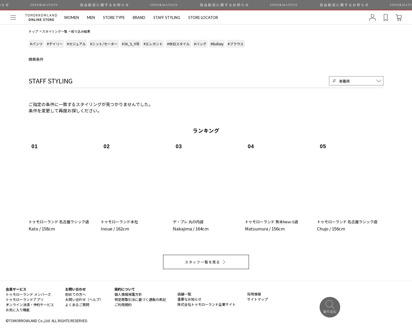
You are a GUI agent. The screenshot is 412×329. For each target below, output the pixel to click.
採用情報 (254, 293)
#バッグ (200, 43)
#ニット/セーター (104, 43)
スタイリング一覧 (54, 31)
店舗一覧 (184, 293)
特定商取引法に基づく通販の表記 (140, 299)
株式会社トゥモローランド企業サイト (206, 304)
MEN (91, 17)
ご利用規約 (123, 304)
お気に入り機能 (18, 309)
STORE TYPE (114, 17)
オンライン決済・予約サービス (30, 304)
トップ (33, 31)
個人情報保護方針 (128, 294)
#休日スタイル (178, 43)
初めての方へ (75, 294)
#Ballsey (217, 43)
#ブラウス (235, 43)
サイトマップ (257, 299)
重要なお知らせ (189, 299)
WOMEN (71, 17)
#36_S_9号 (130, 43)
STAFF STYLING (166, 17)
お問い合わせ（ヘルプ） (84, 299)
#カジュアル (76, 43)
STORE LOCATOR (203, 17)
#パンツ (36, 43)
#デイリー (55, 43)
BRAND (139, 17)
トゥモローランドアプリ (24, 299)
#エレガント (153, 43)
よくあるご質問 (77, 304)
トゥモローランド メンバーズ (28, 294)
